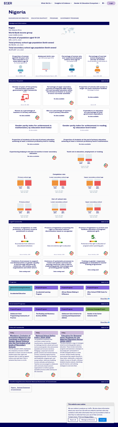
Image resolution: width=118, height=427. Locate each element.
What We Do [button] (46, 3)
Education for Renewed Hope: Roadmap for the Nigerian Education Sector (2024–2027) (71, 338)
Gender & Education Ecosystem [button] (86, 3)
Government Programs (69, 18)
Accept (102, 420)
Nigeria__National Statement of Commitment (20, 389)
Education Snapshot (39, 18)
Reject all (73, 420)
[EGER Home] (8, 3)
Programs (54, 18)
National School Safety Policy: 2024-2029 (44, 336)
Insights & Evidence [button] (62, 3)
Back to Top (105, 80)
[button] (103, 3)
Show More (104, 298)
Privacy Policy (88, 417)
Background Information (19, 18)
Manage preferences (88, 420)
